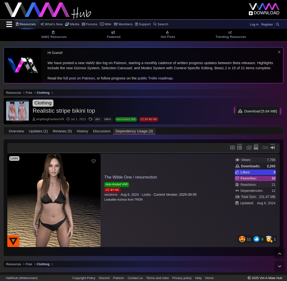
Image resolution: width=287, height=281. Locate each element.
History (82, 131)
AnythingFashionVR (50, 119)
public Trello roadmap (155, 78)
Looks (146, 194)
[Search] (277, 24)
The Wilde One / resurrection (130, 177)
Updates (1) (38, 131)
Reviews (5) (62, 131)
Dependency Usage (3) (134, 131)
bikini (107, 119)
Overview (16, 131)
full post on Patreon (79, 78)
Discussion (102, 131)
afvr (97, 119)
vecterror (111, 194)
